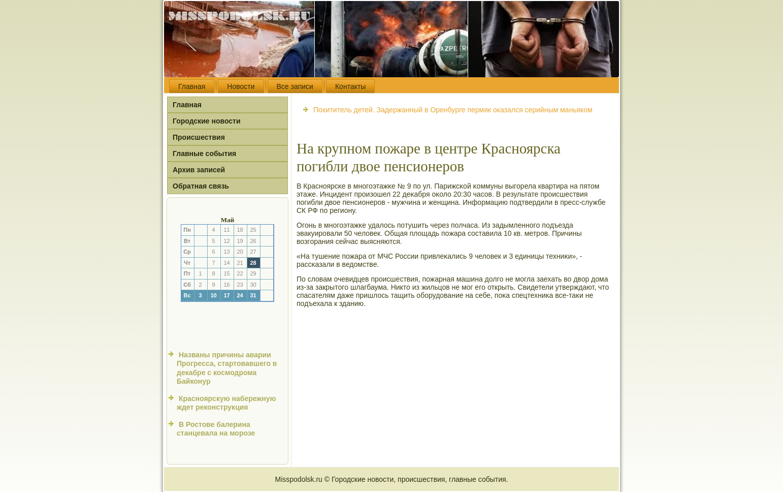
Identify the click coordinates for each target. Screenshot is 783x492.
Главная (191, 86)
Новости (240, 86)
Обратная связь (201, 186)
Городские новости (207, 121)
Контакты (350, 86)
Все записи (295, 86)
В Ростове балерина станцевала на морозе (216, 429)
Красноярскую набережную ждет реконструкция (226, 403)
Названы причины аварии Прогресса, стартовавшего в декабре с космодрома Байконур (227, 368)
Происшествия (199, 137)
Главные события (204, 153)
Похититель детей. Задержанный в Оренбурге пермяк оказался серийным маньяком (453, 110)
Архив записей (199, 170)
